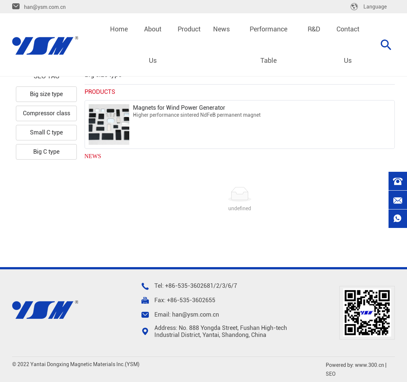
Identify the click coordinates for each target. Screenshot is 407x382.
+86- (171, 285)
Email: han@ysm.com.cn (186, 314)
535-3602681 (195, 285)
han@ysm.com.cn (45, 7)
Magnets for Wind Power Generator (179, 107)
